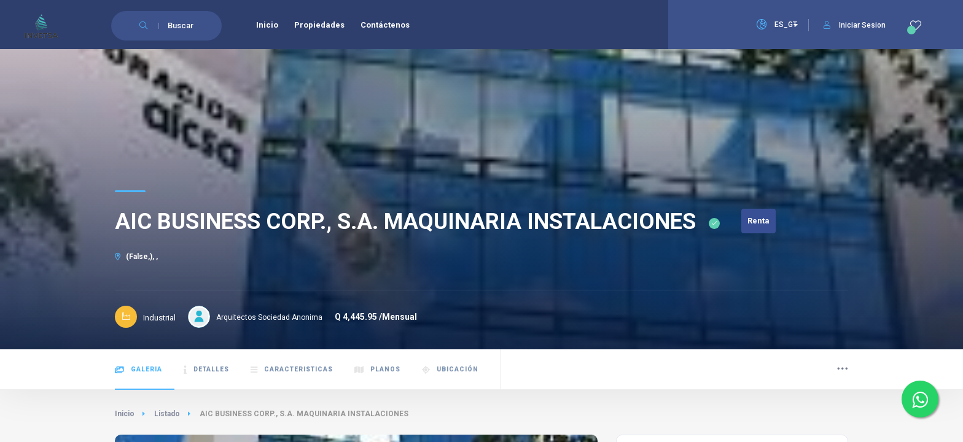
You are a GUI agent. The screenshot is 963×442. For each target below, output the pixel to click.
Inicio (125, 413)
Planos (377, 370)
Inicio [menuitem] (267, 24)
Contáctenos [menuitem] (385, 24)
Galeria (138, 370)
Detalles (206, 370)
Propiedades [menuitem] (319, 24)
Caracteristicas (292, 370)
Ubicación (450, 370)
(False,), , (136, 256)
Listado (167, 413)
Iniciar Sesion (855, 25)
